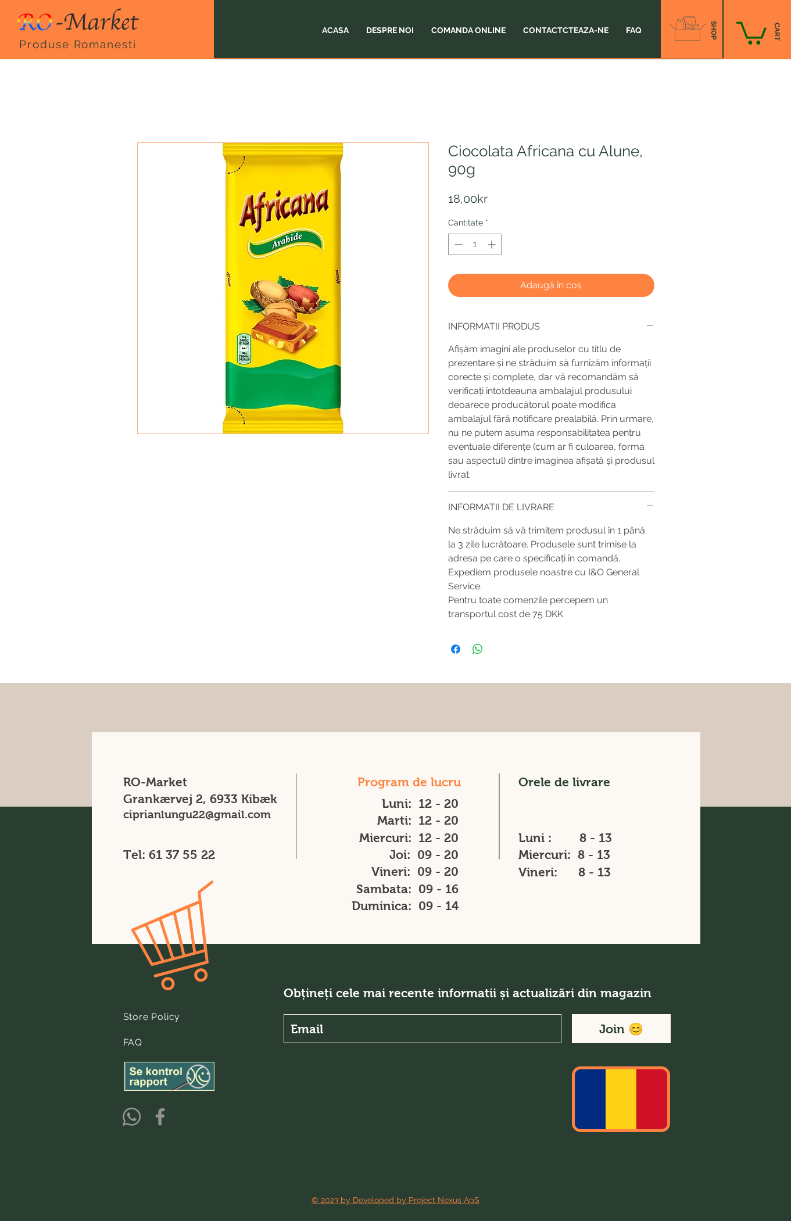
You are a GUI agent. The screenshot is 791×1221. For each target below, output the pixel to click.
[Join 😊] (621, 1028)
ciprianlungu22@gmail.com (197, 814)
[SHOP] (713, 30)
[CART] (776, 32)
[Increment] (492, 244)
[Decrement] (457, 244)
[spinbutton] (474, 244)
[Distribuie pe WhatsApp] (478, 649)
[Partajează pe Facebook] (456, 649)
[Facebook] (160, 1116)
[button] (751, 32)
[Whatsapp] (131, 1116)
